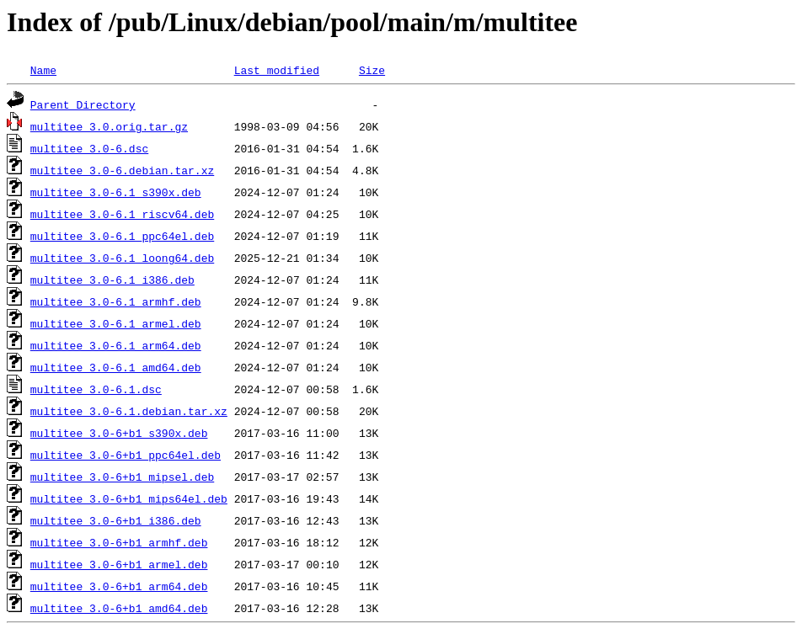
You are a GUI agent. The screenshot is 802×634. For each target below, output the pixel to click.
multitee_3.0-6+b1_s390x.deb (119, 432)
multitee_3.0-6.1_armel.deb (115, 323)
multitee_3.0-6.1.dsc (96, 389)
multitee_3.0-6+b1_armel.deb (119, 564)
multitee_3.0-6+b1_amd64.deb (119, 607)
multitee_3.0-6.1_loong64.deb (122, 257)
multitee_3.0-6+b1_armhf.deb (119, 542)
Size (372, 69)
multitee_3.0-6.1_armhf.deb (115, 301)
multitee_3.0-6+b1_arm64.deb (119, 586)
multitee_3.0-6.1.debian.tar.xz (128, 410)
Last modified (276, 69)
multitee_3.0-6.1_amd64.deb (115, 367)
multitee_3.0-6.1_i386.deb (112, 279)
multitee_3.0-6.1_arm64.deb (115, 345)
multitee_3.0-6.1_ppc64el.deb (122, 235)
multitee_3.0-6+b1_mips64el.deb (128, 498)
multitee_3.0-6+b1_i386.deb (115, 520)
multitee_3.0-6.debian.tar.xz (122, 170)
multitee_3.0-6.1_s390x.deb (115, 192)
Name (43, 69)
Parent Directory (83, 104)
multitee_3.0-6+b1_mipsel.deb (122, 476)
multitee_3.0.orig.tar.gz (109, 126)
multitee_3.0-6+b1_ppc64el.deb (125, 454)
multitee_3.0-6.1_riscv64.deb (122, 213)
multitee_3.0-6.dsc (89, 148)
